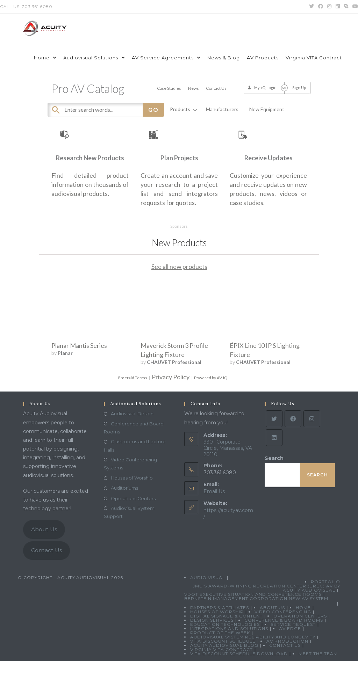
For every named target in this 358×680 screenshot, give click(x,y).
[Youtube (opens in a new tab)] (354, 6)
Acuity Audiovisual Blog (224, 664)
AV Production (287, 660)
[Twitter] (274, 438)
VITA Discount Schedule (223, 660)
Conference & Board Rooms (283, 639)
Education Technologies (225, 643)
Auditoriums (124, 507)
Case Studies (169, 88)
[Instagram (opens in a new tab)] (329, 6)
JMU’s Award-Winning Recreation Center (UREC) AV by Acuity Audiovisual (266, 607)
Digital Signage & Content (226, 634)
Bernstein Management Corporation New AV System (256, 617)
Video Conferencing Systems (130, 482)
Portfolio (325, 600)
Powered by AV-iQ (211, 396)
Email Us (214, 510)
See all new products (179, 285)
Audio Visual (207, 596)
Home (303, 626)
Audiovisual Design (132, 433)
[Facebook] (293, 438)
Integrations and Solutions (229, 647)
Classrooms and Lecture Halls (135, 464)
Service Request (293, 643)
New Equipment (266, 109)
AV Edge (290, 647)
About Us (44, 548)
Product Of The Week (220, 651)
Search (274, 477)
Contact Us (216, 88)
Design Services (212, 639)
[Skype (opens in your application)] (346, 6)
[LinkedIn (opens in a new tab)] (338, 6)
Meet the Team (318, 672)
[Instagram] (311, 438)
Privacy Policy (170, 396)
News (193, 88)
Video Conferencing (283, 630)
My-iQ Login (265, 87)
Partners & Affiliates (219, 626)
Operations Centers (133, 517)
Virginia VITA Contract (221, 668)
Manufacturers (222, 109)
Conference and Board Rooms (134, 446)
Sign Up (299, 87)
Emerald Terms (132, 396)
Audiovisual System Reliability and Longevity (252, 655)
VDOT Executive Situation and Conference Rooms (253, 613)
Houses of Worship (132, 497)
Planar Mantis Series (79, 364)
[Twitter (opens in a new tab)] (311, 6)
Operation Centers (300, 634)
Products (182, 109)
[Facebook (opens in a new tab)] (320, 6)
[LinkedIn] (274, 456)
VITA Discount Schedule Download (239, 672)
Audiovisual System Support (129, 531)
